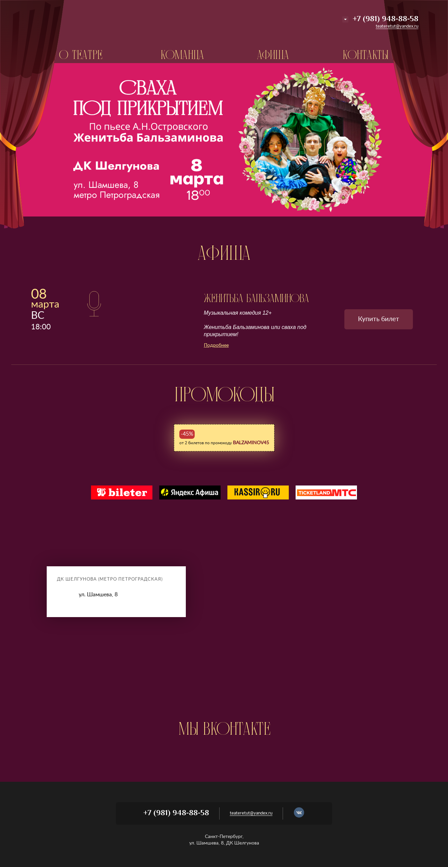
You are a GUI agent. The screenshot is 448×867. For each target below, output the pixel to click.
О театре (81, 55)
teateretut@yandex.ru (397, 26)
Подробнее (216, 345)
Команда (182, 55)
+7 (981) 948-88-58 (385, 19)
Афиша (273, 55)
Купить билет (378, 319)
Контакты (365, 55)
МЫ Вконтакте (224, 728)
